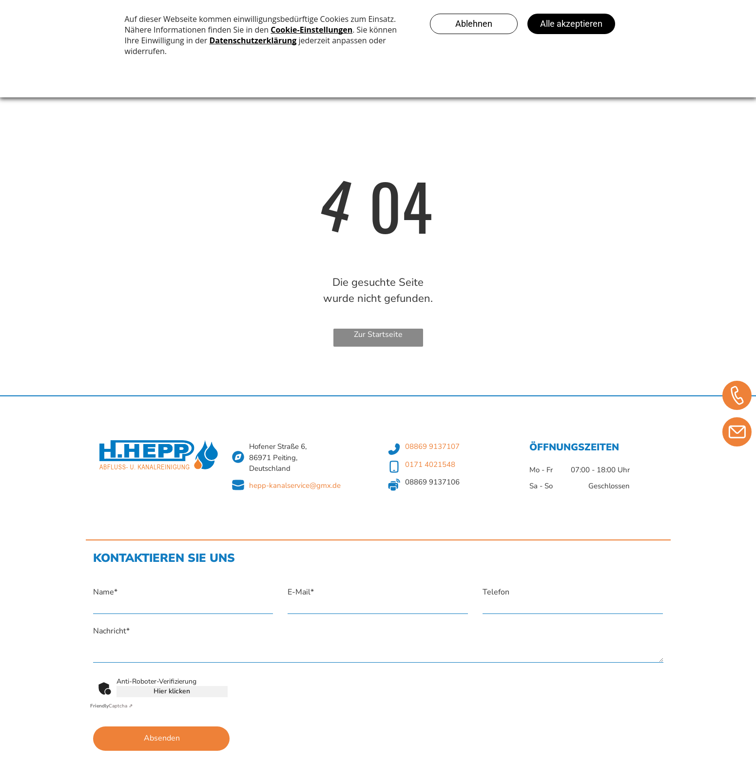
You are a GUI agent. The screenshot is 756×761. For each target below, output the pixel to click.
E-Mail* (301, 592)
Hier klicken (172, 691)
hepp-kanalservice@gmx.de (295, 485)
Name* (105, 592)
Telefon (496, 592)
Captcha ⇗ (111, 706)
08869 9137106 (432, 482)
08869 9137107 (432, 446)
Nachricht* (111, 631)
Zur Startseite (378, 334)
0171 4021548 (430, 464)
